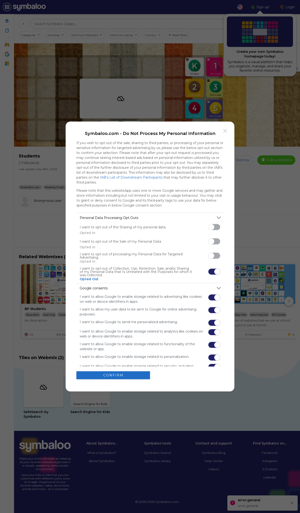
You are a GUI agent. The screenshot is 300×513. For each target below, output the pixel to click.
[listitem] (150, 217)
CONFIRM (113, 375)
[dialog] (150, 256)
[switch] (214, 227)
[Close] (225, 130)
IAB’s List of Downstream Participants (131, 177)
